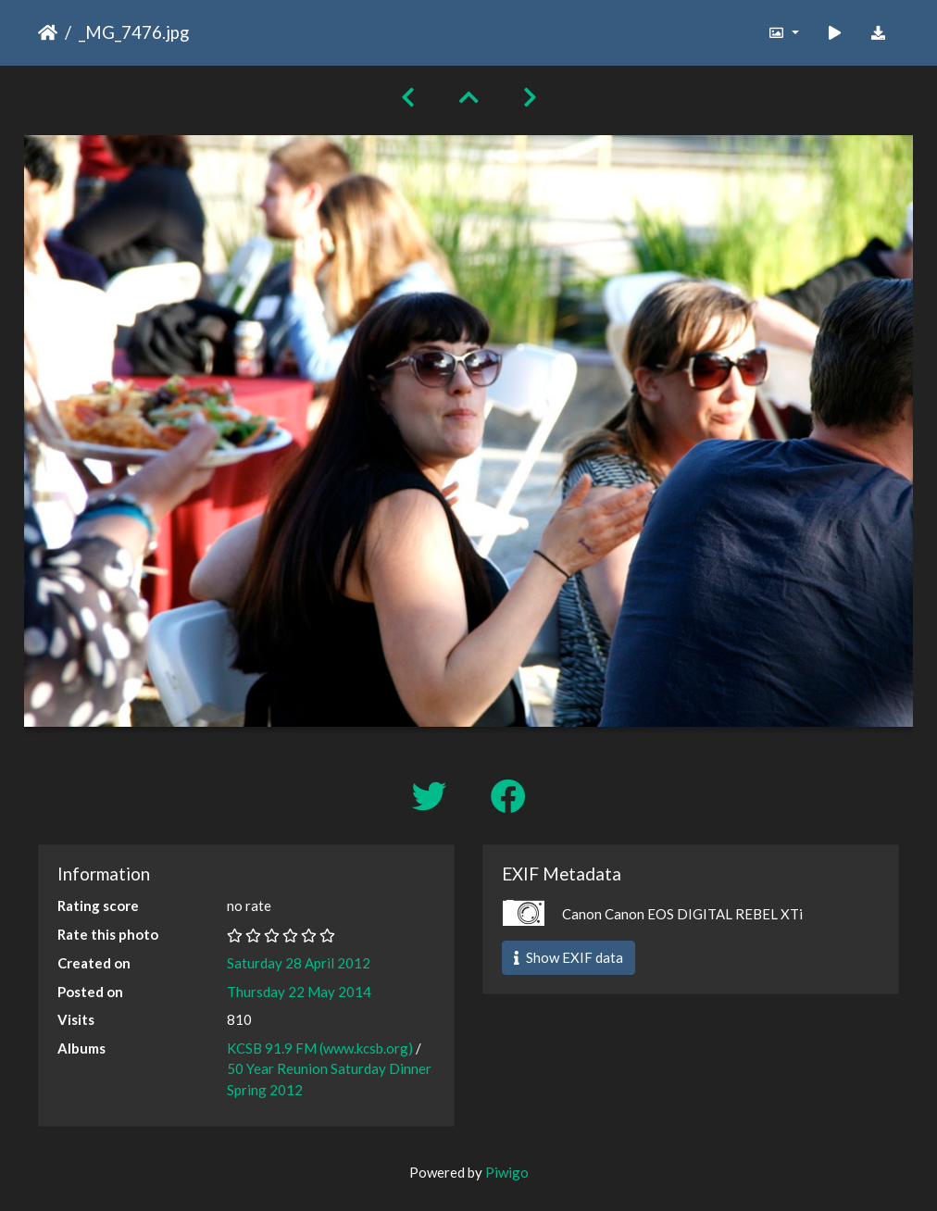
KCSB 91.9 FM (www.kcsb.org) (320, 1048)
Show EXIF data (568, 957)
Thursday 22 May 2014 (299, 991)
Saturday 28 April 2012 (298, 963)
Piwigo (507, 1172)
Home (47, 32)
